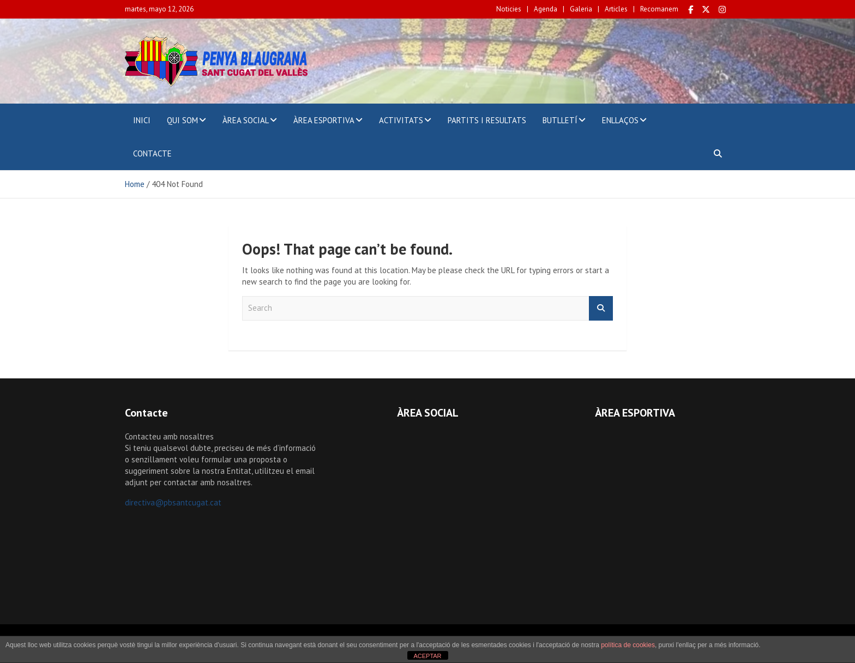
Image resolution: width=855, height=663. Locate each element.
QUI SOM (182, 120)
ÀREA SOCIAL (245, 120)
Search (601, 308)
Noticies (508, 9)
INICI (141, 120)
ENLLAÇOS (620, 120)
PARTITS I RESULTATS (487, 120)
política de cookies (628, 645)
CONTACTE (152, 153)
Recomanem (659, 9)
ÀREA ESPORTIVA (323, 120)
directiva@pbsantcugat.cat (173, 502)
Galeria (581, 9)
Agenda (545, 9)
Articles (616, 9)
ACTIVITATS (401, 120)
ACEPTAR (427, 656)
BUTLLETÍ (560, 120)
